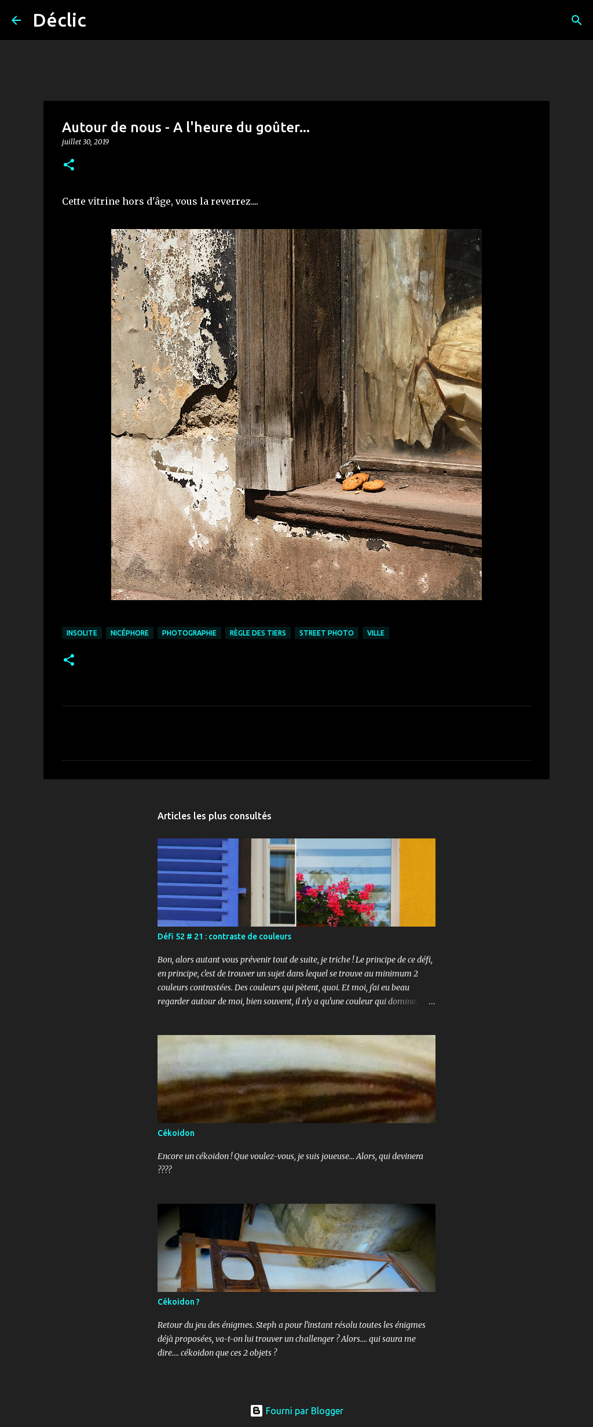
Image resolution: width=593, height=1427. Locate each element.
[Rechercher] (102, 20)
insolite (82, 633)
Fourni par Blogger (296, 1411)
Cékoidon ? (179, 1301)
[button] (69, 165)
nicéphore (130, 633)
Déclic (59, 19)
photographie (189, 633)
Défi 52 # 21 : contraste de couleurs (224, 936)
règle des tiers (258, 633)
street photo (326, 633)
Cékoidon (176, 1133)
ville (376, 633)
